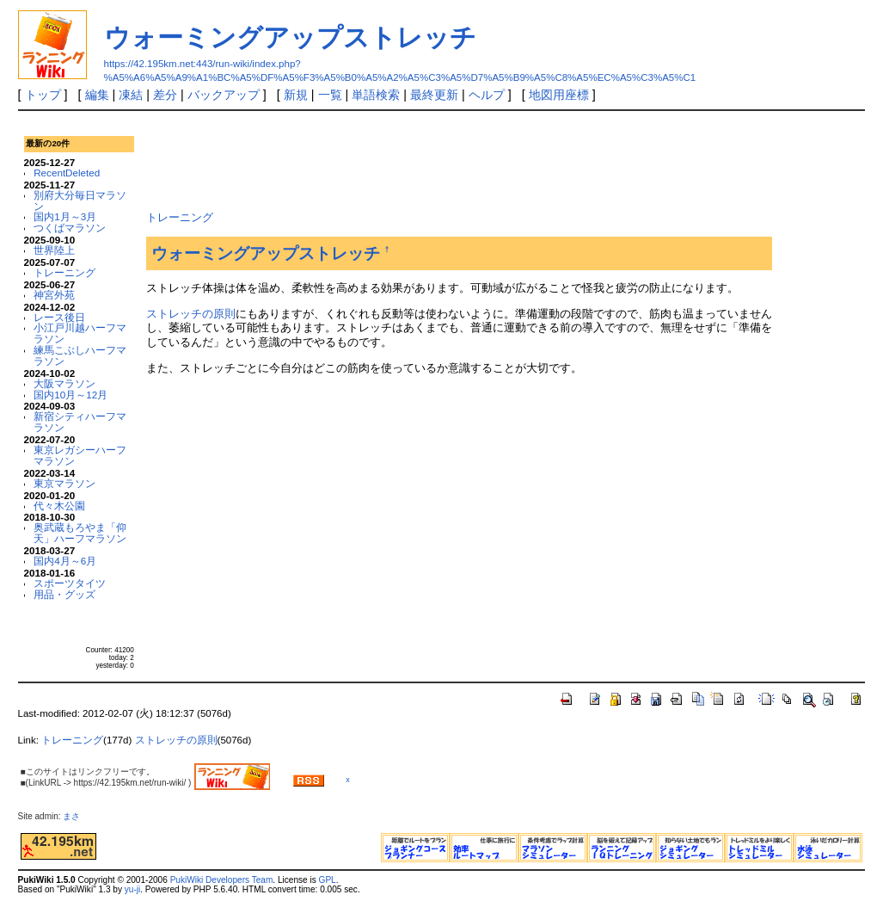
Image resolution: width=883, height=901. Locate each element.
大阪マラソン (64, 383)
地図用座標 (559, 95)
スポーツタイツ (70, 583)
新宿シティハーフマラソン (80, 421)
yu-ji (132, 889)
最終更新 (434, 95)
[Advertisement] (459, 158)
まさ (76, 816)
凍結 (131, 95)
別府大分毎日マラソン (80, 200)
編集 (97, 95)
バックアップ (223, 95)
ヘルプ (487, 95)
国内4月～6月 (65, 560)
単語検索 (376, 95)
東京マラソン (64, 483)
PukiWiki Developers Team (221, 880)
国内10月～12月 (70, 394)
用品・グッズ (64, 594)
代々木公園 (59, 505)
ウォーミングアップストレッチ (290, 37)
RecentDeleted (67, 172)
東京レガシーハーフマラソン (80, 455)
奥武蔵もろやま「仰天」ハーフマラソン (80, 532)
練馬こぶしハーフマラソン (80, 355)
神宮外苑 (54, 294)
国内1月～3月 (65, 216)
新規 (296, 95)
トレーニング (64, 272)
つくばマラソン (70, 227)
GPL (327, 880)
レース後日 (59, 317)
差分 (165, 95)
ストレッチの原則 (191, 313)
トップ (43, 95)
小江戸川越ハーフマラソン (80, 333)
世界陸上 (54, 250)
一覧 (330, 95)
